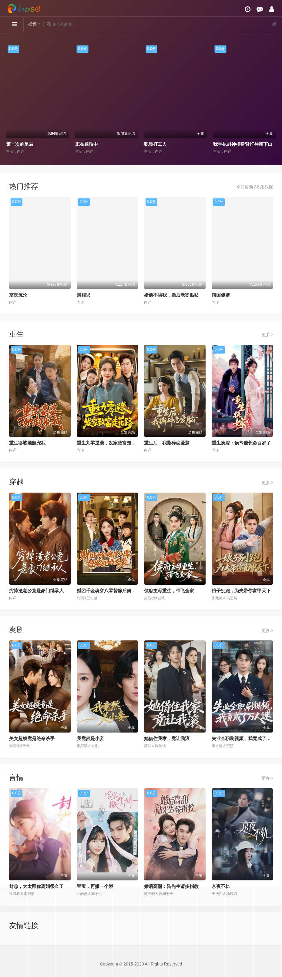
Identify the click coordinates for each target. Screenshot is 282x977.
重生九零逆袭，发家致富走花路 (108, 442)
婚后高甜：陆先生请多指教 (171, 886)
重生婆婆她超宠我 (27, 442)
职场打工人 (155, 144)
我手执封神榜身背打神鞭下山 (242, 144)
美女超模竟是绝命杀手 (32, 738)
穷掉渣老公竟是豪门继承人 (36, 590)
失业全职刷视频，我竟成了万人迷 (246, 738)
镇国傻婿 (221, 294)
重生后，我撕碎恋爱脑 (167, 442)
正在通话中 (86, 144)
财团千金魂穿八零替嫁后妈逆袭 (108, 590)
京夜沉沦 (18, 294)
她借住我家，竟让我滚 (167, 738)
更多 (267, 334)
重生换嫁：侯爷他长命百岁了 (241, 442)
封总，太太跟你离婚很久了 (36, 886)
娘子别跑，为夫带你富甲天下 (241, 590)
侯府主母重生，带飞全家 (169, 590)
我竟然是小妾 (90, 738)
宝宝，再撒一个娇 (95, 886)
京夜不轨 (221, 886)
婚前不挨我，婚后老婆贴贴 (171, 294)
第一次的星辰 (19, 144)
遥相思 (83, 294)
